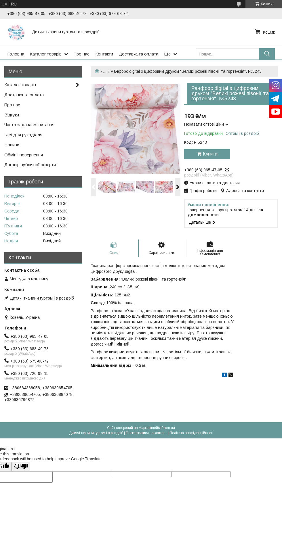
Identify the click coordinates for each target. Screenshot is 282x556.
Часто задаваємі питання (29, 124)
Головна (15, 53)
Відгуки (11, 114)
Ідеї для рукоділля (23, 134)
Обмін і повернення (23, 154)
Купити (210, 154)
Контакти (104, 53)
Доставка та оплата (138, 53)
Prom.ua (168, 428)
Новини (11, 144)
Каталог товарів (46, 53)
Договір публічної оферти (30, 164)
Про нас (81, 53)
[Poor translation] (21, 466)
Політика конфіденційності (191, 433)
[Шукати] (267, 54)
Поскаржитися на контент (146, 433)
